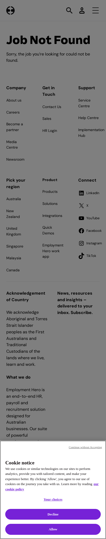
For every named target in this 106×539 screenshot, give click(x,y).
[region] (53, 490)
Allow (53, 529)
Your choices (53, 499)
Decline (52, 514)
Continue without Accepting (85, 447)
